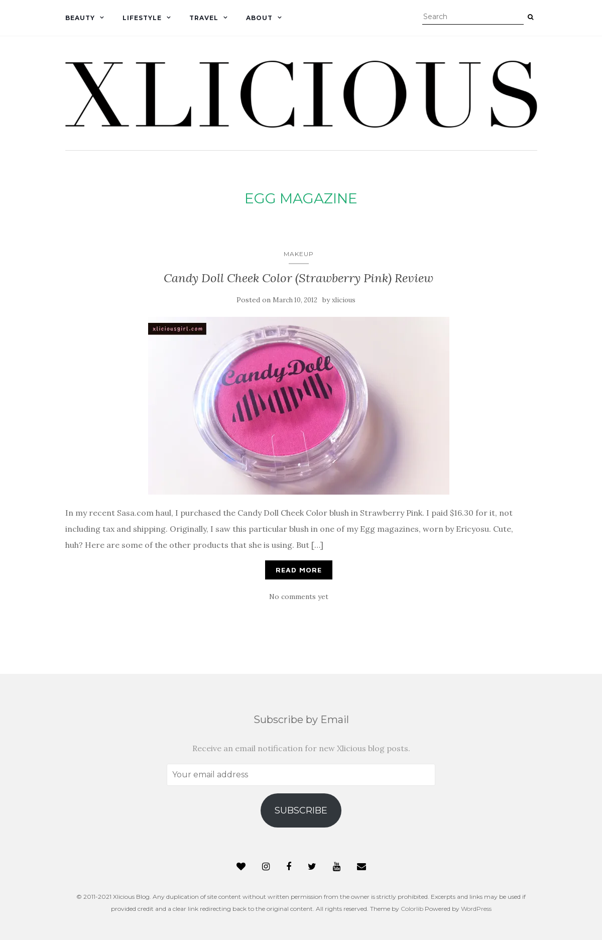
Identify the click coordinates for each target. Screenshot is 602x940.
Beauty (80, 18)
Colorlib (412, 908)
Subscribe (301, 810)
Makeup (299, 254)
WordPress (476, 908)
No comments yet (298, 596)
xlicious (343, 300)
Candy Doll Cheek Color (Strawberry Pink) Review (298, 278)
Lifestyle (142, 18)
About (259, 18)
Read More (299, 569)
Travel (203, 18)
